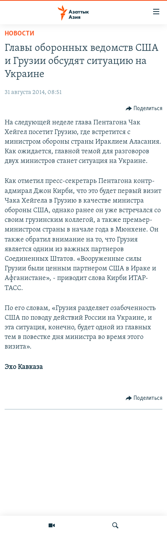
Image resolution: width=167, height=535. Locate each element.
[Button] (144, 108)
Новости (19, 33)
